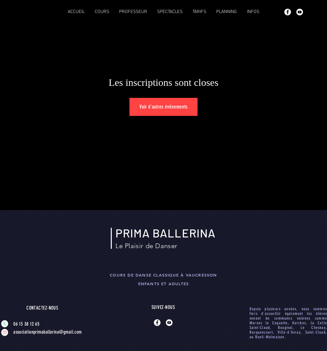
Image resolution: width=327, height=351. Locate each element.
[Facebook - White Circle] (287, 12)
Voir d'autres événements (163, 107)
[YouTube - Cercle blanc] (299, 12)
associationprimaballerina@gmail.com (41, 332)
